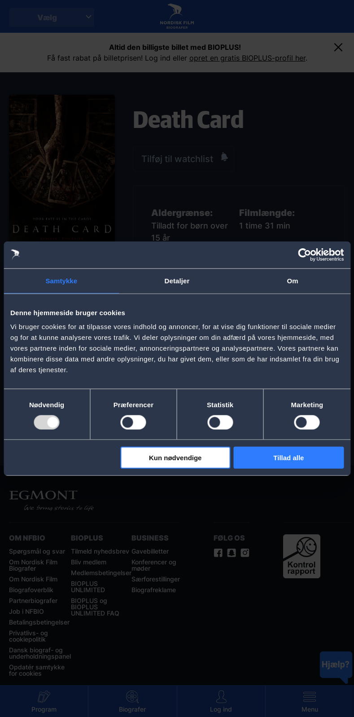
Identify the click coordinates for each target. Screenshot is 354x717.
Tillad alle (288, 458)
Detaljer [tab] (177, 280)
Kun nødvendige (175, 458)
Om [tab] (292, 280)
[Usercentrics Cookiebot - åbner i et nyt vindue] (304, 254)
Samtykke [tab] (61, 280)
